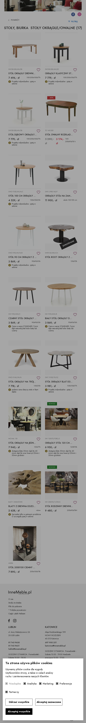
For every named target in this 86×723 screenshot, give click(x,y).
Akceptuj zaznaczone (49, 702)
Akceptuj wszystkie (19, 711)
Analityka (31, 683)
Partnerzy (14, 692)
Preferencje (66, 683)
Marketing (48, 683)
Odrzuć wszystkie (19, 702)
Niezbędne (15, 683)
